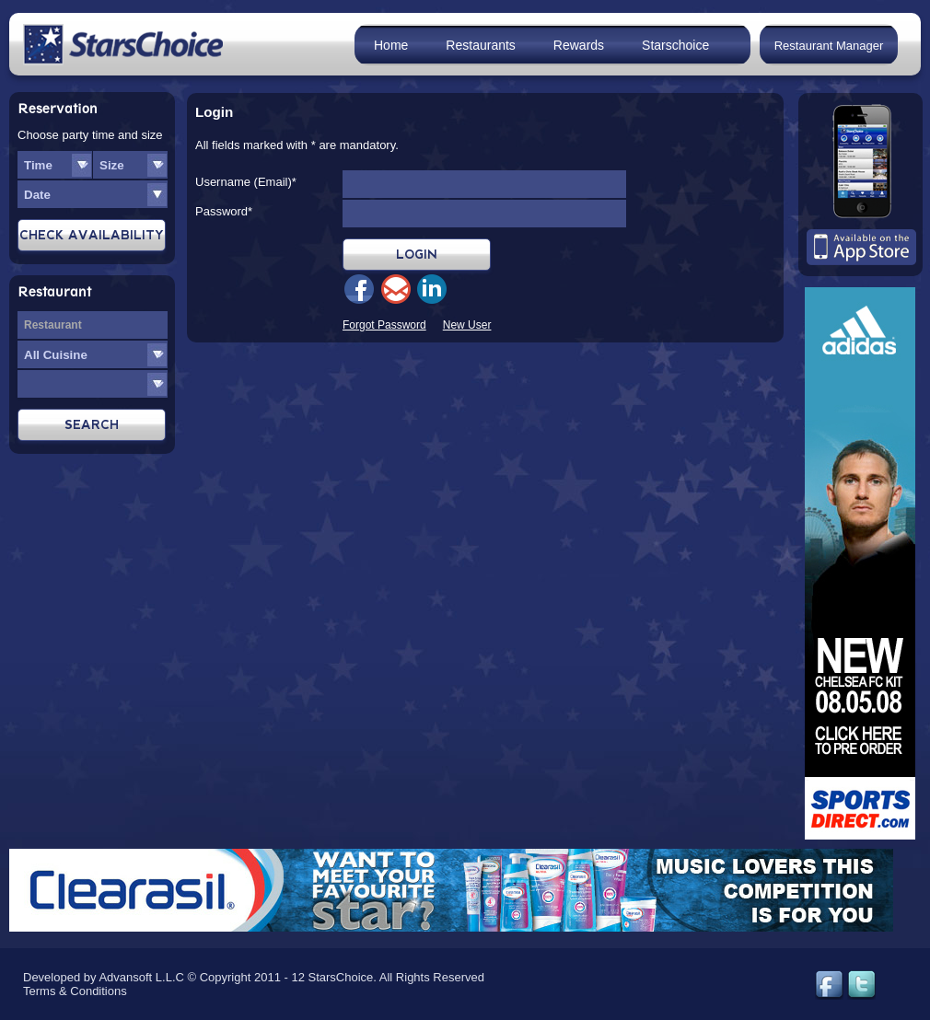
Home (391, 45)
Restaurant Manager (829, 45)
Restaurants (480, 45)
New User (467, 325)
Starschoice (675, 45)
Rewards (578, 45)
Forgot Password (384, 325)
